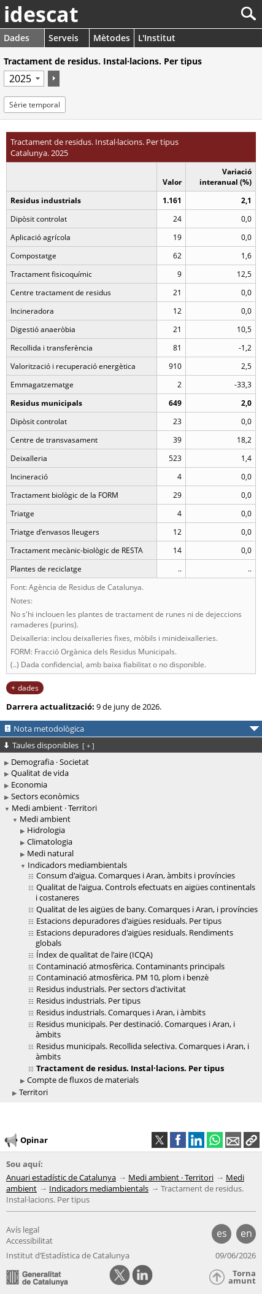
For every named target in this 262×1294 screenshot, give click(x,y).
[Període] (24, 79)
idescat (41, 14)
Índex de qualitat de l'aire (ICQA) (94, 954)
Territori (33, 1092)
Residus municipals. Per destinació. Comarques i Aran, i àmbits (135, 1029)
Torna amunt (242, 1277)
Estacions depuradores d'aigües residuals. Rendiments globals (134, 937)
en (246, 1233)
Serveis (63, 38)
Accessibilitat (29, 1240)
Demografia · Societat (50, 761)
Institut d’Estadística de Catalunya (67, 1255)
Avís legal (22, 1229)
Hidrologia (46, 829)
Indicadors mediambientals (77, 864)
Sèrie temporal (34, 104)
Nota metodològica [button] (48, 728)
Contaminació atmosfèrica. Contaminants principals (130, 966)
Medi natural (50, 853)
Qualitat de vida (40, 772)
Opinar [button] (25, 1141)
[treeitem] (132, 950)
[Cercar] (208, 13)
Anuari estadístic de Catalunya (61, 1177)
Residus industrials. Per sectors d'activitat (111, 988)
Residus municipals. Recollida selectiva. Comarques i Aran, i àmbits (142, 1051)
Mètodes (111, 38)
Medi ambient (45, 818)
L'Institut (156, 38)
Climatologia (49, 841)
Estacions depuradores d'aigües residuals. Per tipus (129, 920)
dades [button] (28, 688)
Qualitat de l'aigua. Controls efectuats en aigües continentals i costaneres (145, 892)
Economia (29, 784)
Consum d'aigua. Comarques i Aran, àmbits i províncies (135, 875)
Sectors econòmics (45, 796)
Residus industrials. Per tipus (88, 1000)
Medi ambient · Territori (54, 807)
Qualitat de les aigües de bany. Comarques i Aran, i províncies (147, 909)
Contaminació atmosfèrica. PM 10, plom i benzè (122, 977)
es (222, 1233)
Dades (16, 38)
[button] (252, 1140)
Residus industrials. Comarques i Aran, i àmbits (121, 1012)
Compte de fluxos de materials (83, 1079)
